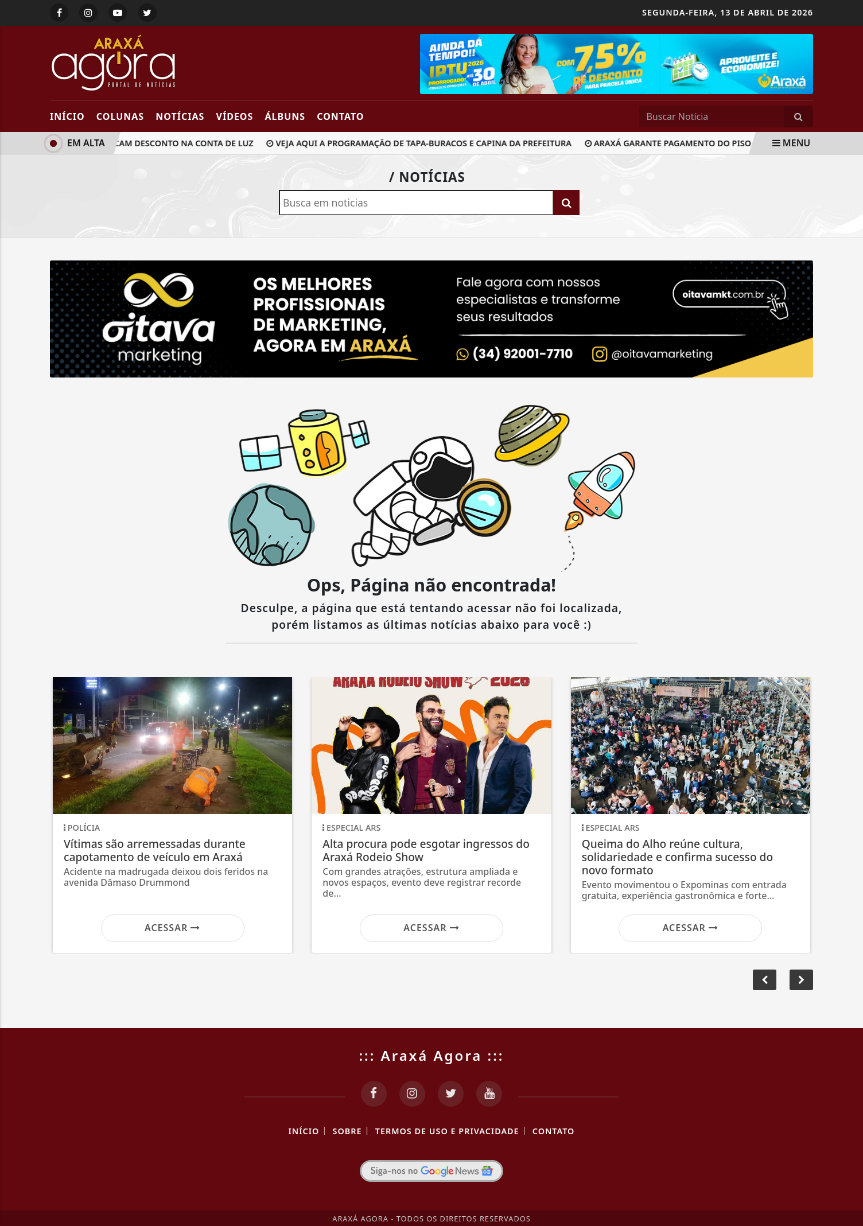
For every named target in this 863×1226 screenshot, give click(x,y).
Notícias (180, 116)
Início (67, 116)
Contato (340, 116)
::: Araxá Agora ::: (431, 1055)
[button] (801, 980)
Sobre (347, 1131)
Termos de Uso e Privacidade (447, 1131)
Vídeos (235, 116)
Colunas (120, 116)
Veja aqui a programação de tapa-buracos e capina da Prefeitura (422, 143)
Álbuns (285, 116)
